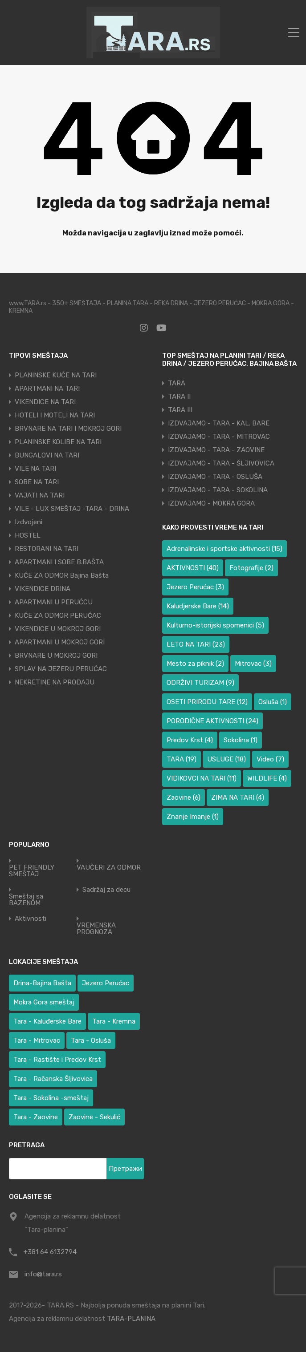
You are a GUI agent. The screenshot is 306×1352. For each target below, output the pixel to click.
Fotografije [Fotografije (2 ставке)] (251, 568)
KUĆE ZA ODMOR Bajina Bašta (62, 575)
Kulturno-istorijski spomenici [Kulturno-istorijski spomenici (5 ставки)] (215, 625)
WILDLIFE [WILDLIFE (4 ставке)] (267, 778)
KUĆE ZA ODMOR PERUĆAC (58, 615)
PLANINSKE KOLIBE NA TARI (58, 442)
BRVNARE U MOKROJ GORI (56, 656)
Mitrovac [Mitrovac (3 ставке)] (253, 664)
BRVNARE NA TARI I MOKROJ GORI (68, 429)
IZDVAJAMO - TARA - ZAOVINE (216, 450)
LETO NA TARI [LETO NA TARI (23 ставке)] (196, 644)
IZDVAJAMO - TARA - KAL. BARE (218, 423)
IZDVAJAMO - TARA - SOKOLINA (218, 490)
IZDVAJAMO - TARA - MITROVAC (219, 437)
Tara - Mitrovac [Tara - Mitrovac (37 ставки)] (36, 1040)
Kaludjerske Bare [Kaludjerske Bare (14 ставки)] (198, 606)
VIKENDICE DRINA (42, 589)
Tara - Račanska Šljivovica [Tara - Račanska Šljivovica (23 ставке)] (53, 1079)
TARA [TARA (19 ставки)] (181, 759)
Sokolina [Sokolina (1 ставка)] (240, 740)
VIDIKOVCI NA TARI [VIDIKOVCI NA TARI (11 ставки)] (202, 778)
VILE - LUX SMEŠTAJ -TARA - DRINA (72, 509)
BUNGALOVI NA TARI (47, 455)
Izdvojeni (28, 522)
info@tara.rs (43, 1274)
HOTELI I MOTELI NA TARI (55, 415)
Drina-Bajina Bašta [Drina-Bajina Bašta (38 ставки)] (42, 983)
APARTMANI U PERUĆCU (54, 602)
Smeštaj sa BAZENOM (26, 900)
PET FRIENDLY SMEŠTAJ (31, 871)
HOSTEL (28, 535)
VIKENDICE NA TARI (45, 402)
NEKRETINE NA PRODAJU (54, 682)
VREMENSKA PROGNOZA (96, 928)
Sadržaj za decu (106, 889)
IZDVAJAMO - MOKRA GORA (211, 503)
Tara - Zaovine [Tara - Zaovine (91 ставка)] (35, 1117)
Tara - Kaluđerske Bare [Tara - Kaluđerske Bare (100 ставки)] (47, 1021)
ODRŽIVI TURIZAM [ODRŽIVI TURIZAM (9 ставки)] (200, 683)
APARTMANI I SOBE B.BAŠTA (59, 562)
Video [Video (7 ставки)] (270, 759)
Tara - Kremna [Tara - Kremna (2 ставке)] (113, 1021)
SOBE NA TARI (37, 482)
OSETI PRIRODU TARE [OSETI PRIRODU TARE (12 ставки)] (207, 702)
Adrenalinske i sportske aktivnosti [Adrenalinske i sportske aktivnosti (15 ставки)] (224, 549)
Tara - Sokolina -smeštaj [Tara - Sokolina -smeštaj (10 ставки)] (51, 1098)
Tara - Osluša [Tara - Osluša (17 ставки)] (91, 1040)
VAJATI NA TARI (40, 495)
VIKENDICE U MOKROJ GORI (58, 629)
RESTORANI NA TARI (46, 549)
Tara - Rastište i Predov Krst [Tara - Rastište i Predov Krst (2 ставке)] (57, 1060)
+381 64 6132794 (50, 1252)
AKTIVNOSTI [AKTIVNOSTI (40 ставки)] (193, 568)
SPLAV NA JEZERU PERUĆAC (61, 669)
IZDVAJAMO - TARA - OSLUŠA (215, 477)
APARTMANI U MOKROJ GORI (60, 642)
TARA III (180, 410)
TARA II (179, 397)
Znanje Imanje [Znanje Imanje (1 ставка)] (193, 817)
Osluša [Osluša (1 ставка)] (272, 702)
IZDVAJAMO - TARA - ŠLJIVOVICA (221, 463)
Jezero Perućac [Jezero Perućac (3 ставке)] (195, 587)
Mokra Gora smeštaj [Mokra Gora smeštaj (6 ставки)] (43, 1002)
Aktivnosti (30, 918)
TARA (176, 383)
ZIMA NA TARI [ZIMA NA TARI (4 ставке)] (237, 797)
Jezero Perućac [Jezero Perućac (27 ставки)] (105, 983)
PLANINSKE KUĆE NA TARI (56, 375)
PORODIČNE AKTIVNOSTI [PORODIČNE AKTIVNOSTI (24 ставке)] (212, 721)
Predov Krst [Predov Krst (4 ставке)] (190, 740)
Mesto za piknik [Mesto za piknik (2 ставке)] (195, 664)
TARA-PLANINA (131, 1319)
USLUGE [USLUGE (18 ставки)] (226, 759)
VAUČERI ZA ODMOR (109, 867)
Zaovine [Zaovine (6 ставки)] (183, 797)
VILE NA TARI (35, 469)
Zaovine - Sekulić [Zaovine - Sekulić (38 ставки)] (94, 1117)
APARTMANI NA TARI (47, 389)
